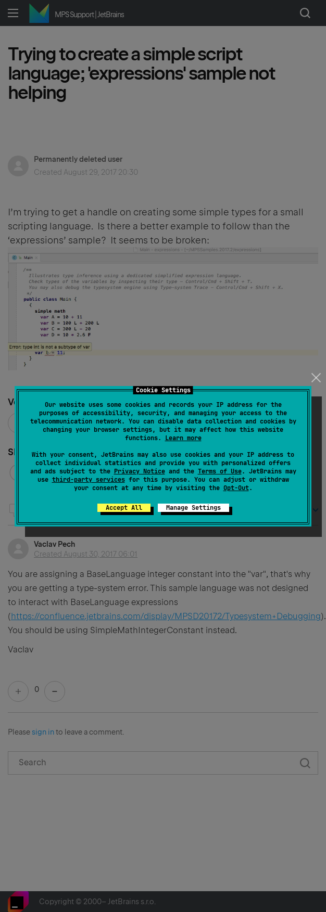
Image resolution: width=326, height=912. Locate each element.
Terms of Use (220, 471)
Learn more (183, 438)
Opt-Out (236, 488)
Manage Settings (193, 508)
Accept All (124, 508)
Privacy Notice (139, 471)
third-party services (88, 480)
